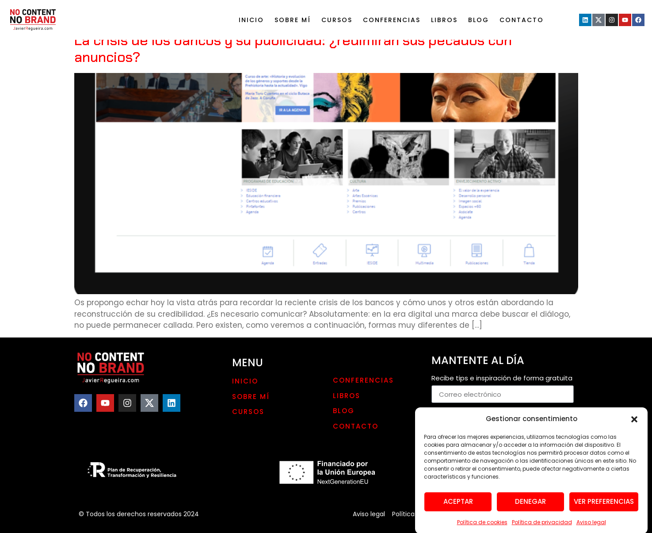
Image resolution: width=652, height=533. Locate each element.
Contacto (521, 19)
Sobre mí (293, 19)
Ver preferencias (604, 505)
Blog (478, 19)
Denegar (530, 505)
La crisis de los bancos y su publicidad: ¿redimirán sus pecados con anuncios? (293, 48)
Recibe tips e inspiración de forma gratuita (501, 379)
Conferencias (391, 19)
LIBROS (444, 19)
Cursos (336, 19)
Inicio (251, 19)
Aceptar (458, 505)
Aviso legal (591, 526)
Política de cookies (482, 526)
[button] (634, 423)
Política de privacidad (542, 526)
